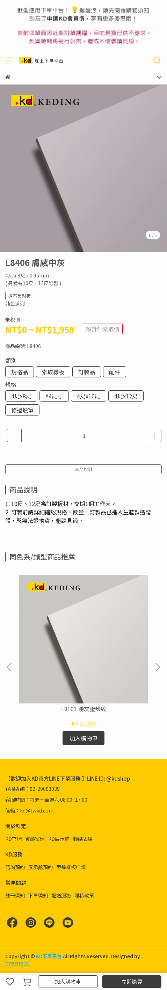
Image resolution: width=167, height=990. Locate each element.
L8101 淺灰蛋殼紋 (83, 708)
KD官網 (13, 838)
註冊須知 (15, 895)
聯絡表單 (83, 838)
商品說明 (83, 469)
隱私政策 (84, 895)
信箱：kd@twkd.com (29, 810)
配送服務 (61, 895)
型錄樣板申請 (71, 866)
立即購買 (131, 981)
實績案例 (35, 838)
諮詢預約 (15, 866)
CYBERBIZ (16, 963)
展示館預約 (40, 866)
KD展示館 (59, 838)
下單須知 (38, 895)
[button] (157, 667)
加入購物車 (68, 981)
